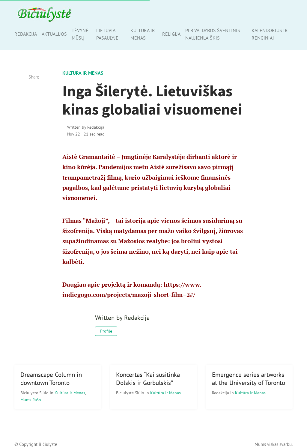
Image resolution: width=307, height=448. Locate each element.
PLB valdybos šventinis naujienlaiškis (212, 34)
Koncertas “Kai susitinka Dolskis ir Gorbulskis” (148, 379)
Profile (106, 331)
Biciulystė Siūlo (35, 393)
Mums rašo (30, 399)
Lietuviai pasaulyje (107, 34)
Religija (171, 34)
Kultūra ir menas (142, 34)
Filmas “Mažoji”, (85, 221)
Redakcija (25, 34)
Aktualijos (54, 34)
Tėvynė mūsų (80, 34)
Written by (85, 127)
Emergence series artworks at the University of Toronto (248, 379)
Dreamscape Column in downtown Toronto (51, 379)
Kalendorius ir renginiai (270, 34)
